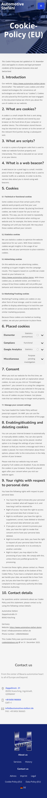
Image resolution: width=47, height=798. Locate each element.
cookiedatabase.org (10, 642)
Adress (13, 776)
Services (17, 761)
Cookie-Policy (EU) (13, 781)
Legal (33, 776)
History (28, 761)
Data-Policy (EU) (33, 781)
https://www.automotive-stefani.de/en (29, 83)
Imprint (23, 776)
